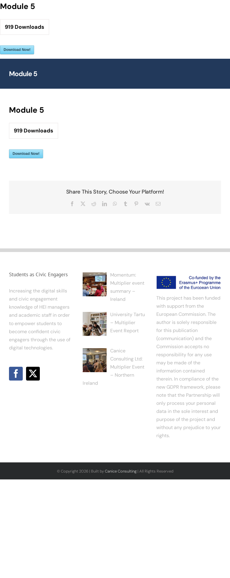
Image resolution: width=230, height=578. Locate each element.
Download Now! (17, 50)
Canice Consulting (121, 471)
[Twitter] (33, 374)
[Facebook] (16, 374)
